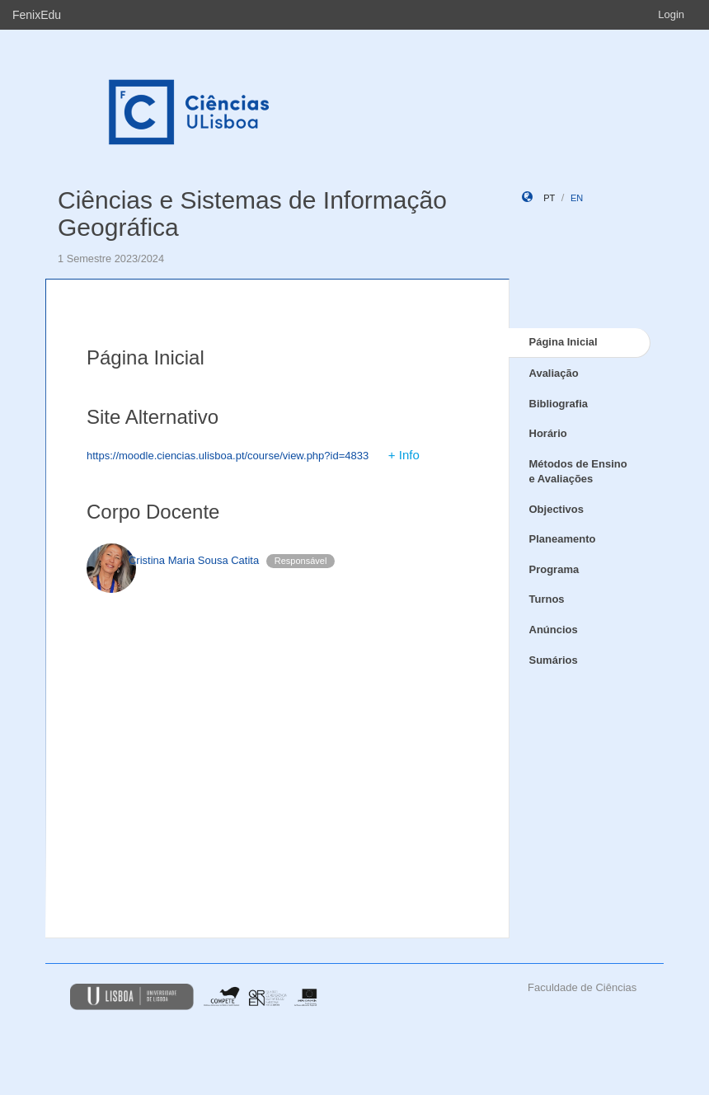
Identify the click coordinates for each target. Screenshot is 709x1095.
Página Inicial (563, 342)
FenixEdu (36, 14)
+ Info (404, 455)
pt (549, 198)
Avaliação (554, 373)
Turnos (547, 599)
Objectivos (556, 509)
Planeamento (562, 539)
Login (671, 14)
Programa (554, 569)
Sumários (553, 660)
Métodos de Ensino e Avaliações (578, 472)
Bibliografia (559, 403)
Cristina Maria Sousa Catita (194, 560)
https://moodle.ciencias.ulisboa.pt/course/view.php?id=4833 (228, 455)
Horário (548, 433)
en (576, 198)
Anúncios (553, 629)
